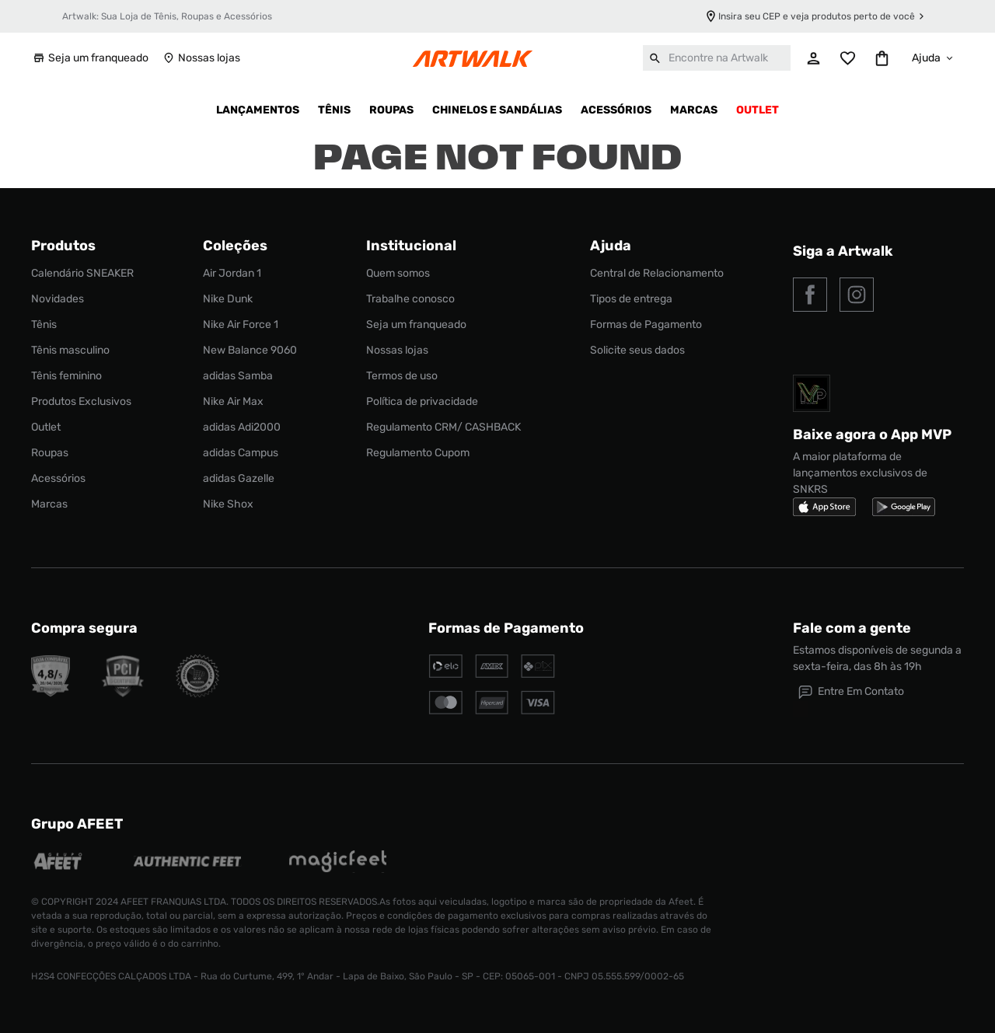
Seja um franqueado (89, 58)
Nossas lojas (200, 58)
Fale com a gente (852, 628)
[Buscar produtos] (655, 58)
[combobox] (717, 58)
